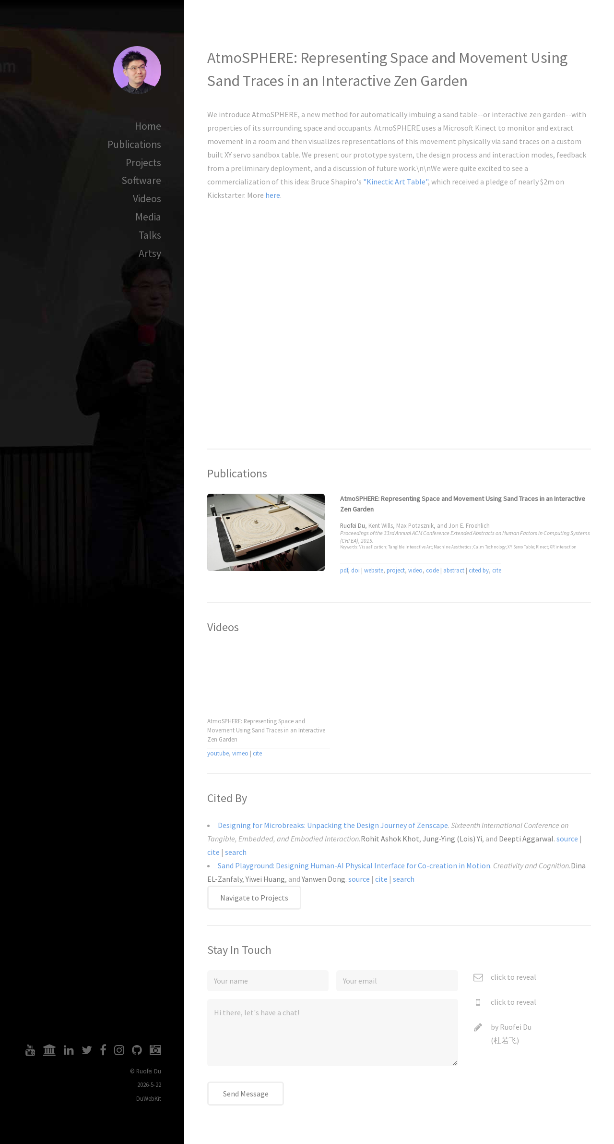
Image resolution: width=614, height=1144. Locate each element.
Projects (143, 162)
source (567, 838)
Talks (150, 235)
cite (496, 570)
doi (355, 570)
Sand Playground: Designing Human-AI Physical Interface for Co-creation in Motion (354, 865)
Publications (134, 144)
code (432, 570)
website (373, 570)
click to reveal (513, 977)
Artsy (150, 253)
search (236, 852)
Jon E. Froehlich (469, 525)
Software (141, 180)
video (415, 570)
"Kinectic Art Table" (395, 181)
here (272, 195)
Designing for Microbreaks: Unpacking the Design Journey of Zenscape (333, 825)
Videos (147, 198)
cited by (479, 570)
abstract (453, 570)
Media (148, 216)
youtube (218, 753)
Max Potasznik (415, 525)
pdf (344, 570)
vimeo (240, 753)
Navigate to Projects (254, 897)
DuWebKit (148, 1098)
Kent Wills (380, 525)
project (396, 570)
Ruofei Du (515, 1027)
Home (148, 126)
